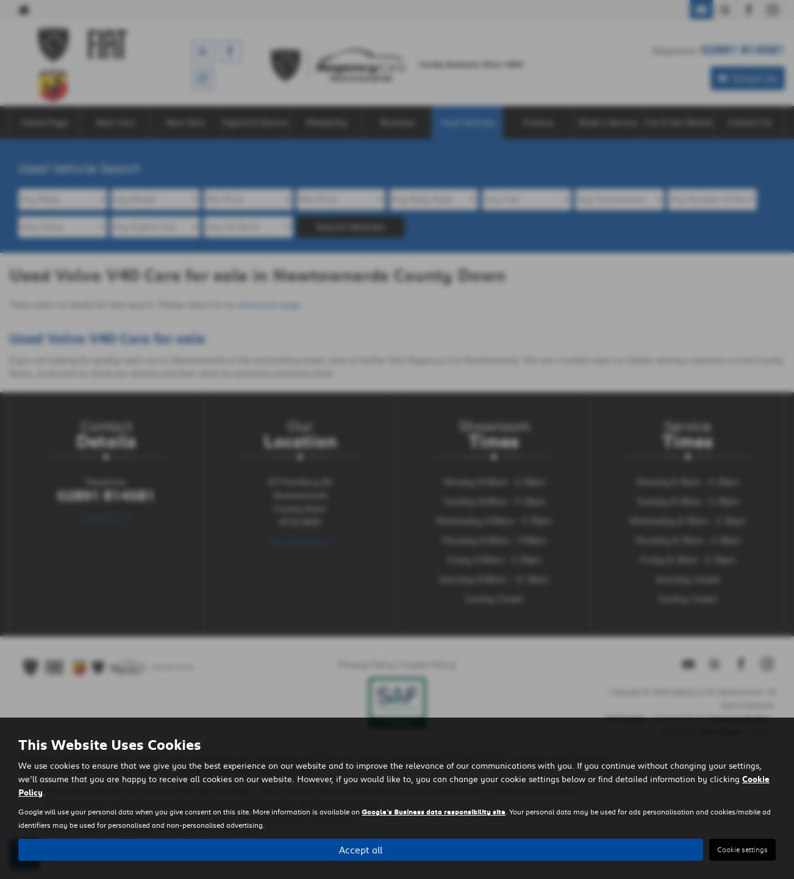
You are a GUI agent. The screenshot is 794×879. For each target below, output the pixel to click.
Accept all (360, 848)
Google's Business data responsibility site (434, 811)
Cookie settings (742, 849)
